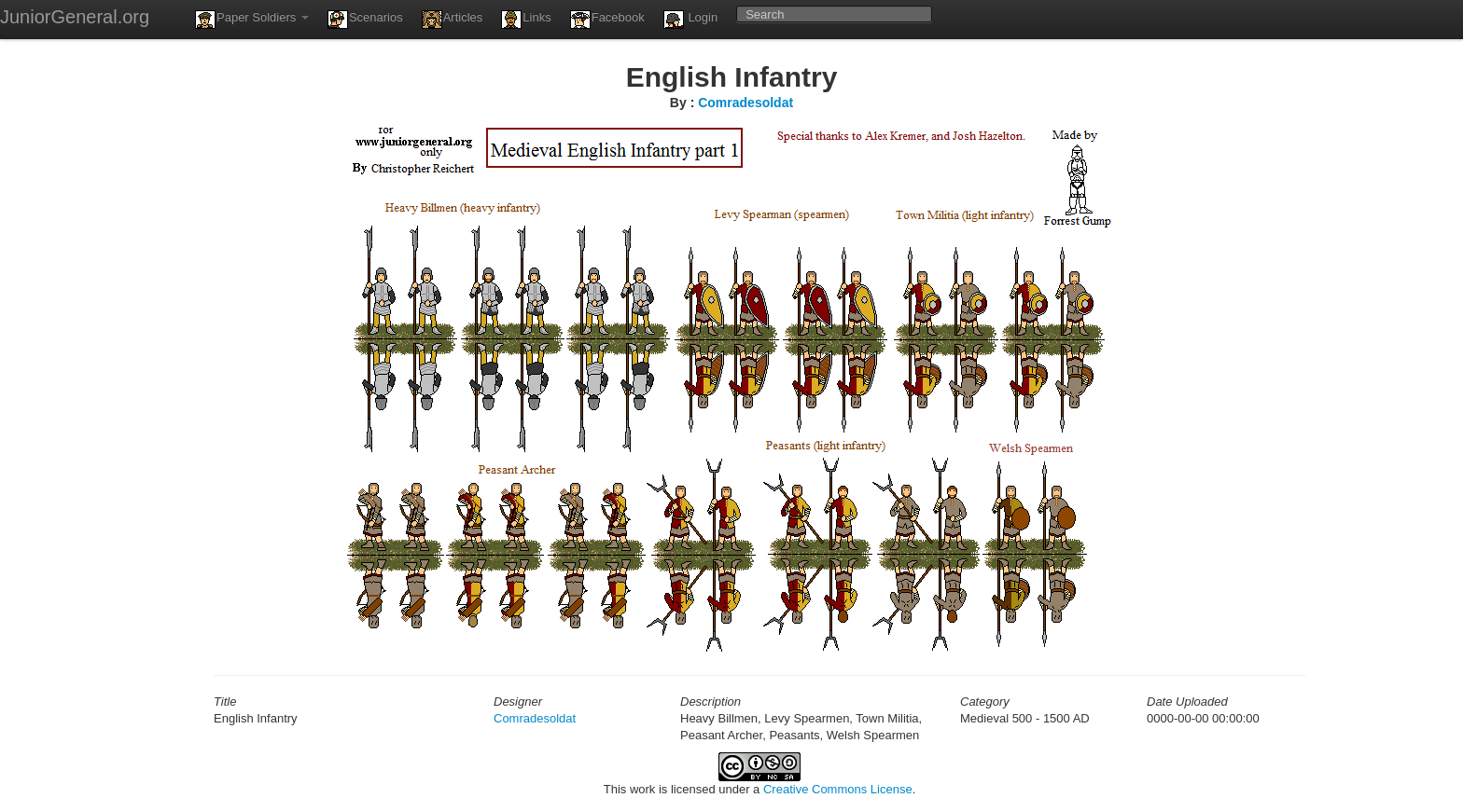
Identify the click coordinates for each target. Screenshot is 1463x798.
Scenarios (365, 19)
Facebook (607, 19)
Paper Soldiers (252, 19)
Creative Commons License (838, 789)
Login (690, 19)
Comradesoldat (745, 102)
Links (525, 19)
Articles (452, 19)
